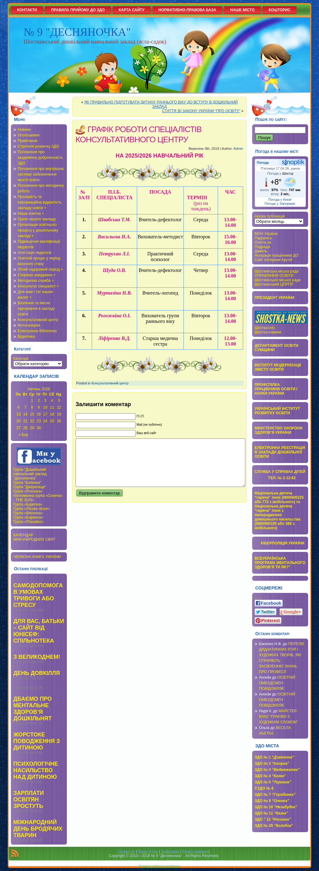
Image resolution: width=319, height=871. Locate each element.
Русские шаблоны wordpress (159, 866)
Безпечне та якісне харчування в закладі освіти (36, 308)
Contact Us (126, 851)
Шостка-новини (268, 332)
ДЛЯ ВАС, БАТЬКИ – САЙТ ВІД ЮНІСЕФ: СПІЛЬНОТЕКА (38, 631)
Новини (24, 129)
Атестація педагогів (34, 252)
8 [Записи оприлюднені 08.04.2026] (32, 407)
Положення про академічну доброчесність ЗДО (40, 157)
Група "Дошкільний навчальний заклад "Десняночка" (30, 473)
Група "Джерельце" (29, 487)
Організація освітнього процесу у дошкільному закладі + (38, 230)
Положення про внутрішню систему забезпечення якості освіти (41, 174)
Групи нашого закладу (37, 219)
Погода (263, 162)
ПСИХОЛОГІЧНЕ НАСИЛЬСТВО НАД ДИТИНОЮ (35, 770)
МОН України (266, 234)
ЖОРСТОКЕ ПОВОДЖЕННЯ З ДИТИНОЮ (36, 741)
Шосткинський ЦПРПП (274, 284)
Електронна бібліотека (37, 331)
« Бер (23, 435)
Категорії (21, 358)
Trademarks (170, 851)
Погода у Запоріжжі (280, 203)
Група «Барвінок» (28, 517)
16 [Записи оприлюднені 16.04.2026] (39, 414)
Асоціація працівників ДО (276, 255)
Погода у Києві (279, 199)
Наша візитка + (31, 213)
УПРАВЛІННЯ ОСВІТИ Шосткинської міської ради (278, 277)
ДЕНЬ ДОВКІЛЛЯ (36, 673)
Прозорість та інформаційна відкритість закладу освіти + (40, 202)
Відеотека (26, 336)
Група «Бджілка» (27, 504)
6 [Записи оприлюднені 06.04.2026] (18, 407)
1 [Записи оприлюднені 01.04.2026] (32, 400)
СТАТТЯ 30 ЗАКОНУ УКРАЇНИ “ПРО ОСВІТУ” (201, 111)
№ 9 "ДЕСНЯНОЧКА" (77, 32)
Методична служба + (36, 280)
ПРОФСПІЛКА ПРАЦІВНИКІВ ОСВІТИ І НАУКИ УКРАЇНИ (276, 389)
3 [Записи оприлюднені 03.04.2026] (45, 400)
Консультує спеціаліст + (38, 286)
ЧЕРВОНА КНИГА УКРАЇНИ (37, 557)
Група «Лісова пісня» (31, 509)
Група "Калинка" (27, 482)
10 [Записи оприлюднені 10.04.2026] (45, 407)
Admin (238, 148)
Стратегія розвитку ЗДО (38, 146)
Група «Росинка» (28, 491)
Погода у (280, 173)
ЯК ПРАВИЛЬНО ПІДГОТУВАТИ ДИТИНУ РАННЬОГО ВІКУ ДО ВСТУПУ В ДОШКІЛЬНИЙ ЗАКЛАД (161, 104)
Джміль (261, 251)
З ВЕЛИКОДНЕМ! (36, 657)
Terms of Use (148, 851)
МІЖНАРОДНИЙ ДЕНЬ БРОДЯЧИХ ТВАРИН (37, 828)
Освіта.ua (263, 242)
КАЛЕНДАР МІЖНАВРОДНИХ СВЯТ (34, 537)
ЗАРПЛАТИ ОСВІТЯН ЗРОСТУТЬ (28, 799)
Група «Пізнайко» (28, 522)
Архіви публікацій (270, 216)
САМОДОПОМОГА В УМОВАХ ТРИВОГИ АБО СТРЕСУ (38, 595)
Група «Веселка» (28, 513)
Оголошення (28, 135)
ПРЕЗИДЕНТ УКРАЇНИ (274, 298)
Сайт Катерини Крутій (273, 260)
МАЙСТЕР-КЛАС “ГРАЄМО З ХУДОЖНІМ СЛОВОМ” (278, 716)
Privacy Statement (196, 851)
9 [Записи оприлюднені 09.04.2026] (39, 407)
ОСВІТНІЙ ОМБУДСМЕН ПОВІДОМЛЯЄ (277, 683)
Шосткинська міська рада (276, 271)
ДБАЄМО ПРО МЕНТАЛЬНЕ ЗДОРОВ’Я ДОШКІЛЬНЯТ (32, 709)
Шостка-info (265, 328)
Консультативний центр (38, 320)
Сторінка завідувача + (37, 275)
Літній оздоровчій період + (40, 269)
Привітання (27, 141)
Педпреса (263, 238)
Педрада (262, 247)
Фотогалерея (29, 325)
